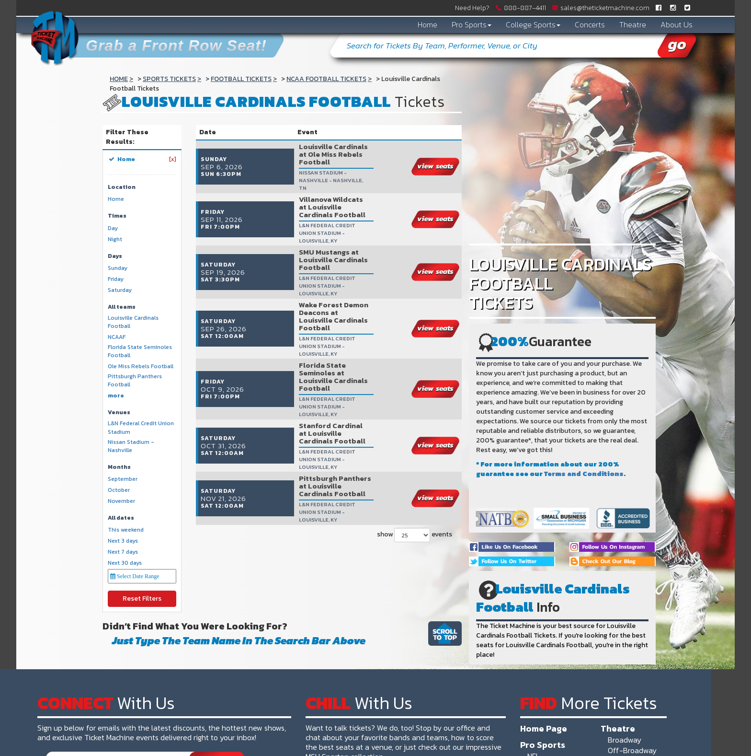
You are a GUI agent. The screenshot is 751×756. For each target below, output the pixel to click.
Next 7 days (123, 552)
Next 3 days (123, 541)
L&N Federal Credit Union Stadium (141, 427)
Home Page (543, 728)
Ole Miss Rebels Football (140, 366)
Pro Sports (471, 24)
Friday (116, 279)
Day (113, 228)
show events (414, 405)
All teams (122, 307)
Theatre (632, 24)
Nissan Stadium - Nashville (131, 446)
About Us (676, 24)
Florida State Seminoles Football (140, 351)
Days (115, 256)
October (119, 490)
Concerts (590, 24)
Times (117, 216)
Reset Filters (142, 598)
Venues (119, 412)
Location (122, 187)
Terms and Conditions (584, 474)
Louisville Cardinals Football (133, 322)
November (121, 501)
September (122, 479)
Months (119, 467)
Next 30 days (125, 563)
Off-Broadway (632, 750)
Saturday (120, 290)
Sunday (117, 268)
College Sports (533, 24)
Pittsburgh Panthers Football (135, 380)
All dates (121, 518)
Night (115, 239)
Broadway (624, 739)
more (116, 396)
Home (427, 24)
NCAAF (116, 337)
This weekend (126, 530)
